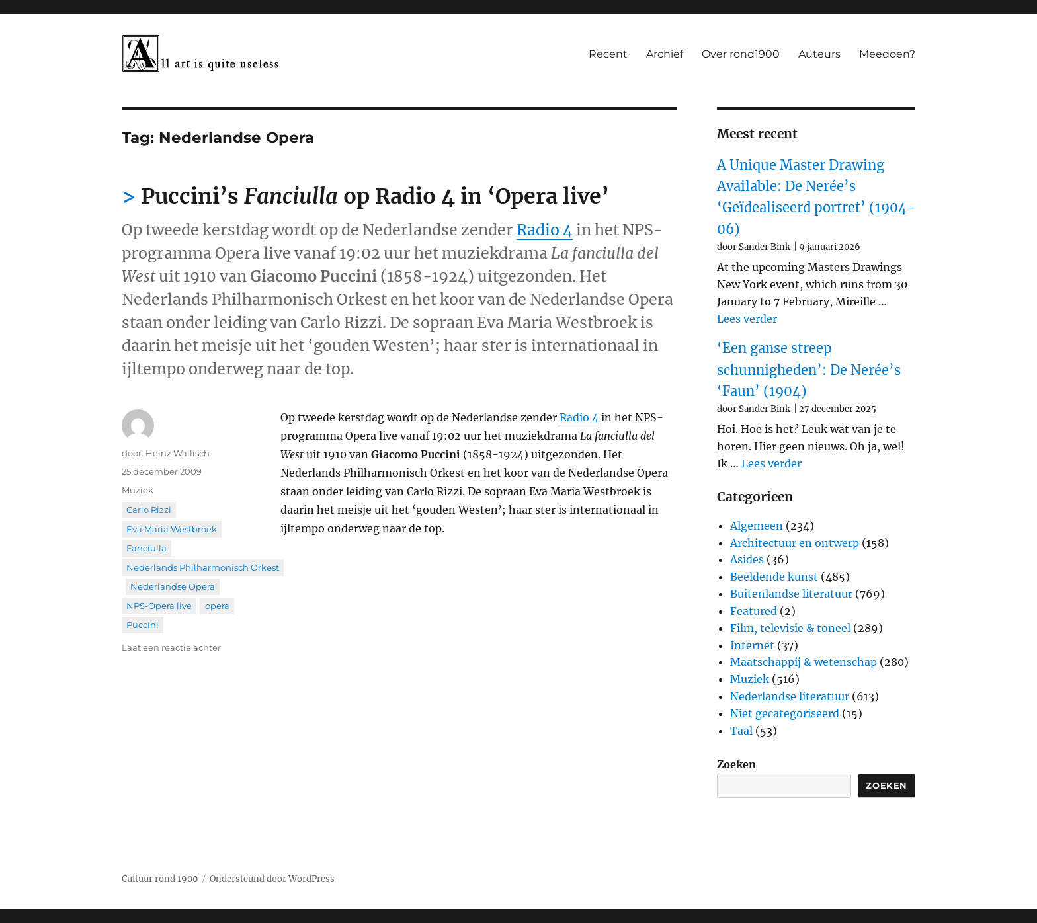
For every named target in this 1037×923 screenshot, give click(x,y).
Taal (741, 730)
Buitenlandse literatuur (791, 593)
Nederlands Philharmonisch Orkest (202, 567)
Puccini (142, 625)
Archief (664, 54)
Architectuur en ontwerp (794, 542)
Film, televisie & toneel (790, 628)
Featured (753, 611)
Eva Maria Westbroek (171, 529)
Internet (752, 645)
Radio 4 (545, 229)
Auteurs (819, 54)
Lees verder (747, 318)
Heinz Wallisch (177, 453)
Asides (747, 559)
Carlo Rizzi (148, 509)
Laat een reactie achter (171, 647)
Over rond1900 (741, 54)
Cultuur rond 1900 (160, 879)
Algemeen (756, 525)
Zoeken (736, 764)
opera (217, 605)
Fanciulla (146, 548)
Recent (608, 54)
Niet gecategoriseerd (784, 713)
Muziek (137, 490)
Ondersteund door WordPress (272, 879)
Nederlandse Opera (172, 586)
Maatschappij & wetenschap (803, 661)
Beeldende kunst (774, 576)
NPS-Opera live (159, 605)
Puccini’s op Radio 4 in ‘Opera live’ (375, 196)
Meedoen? (887, 54)
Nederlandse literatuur (789, 696)
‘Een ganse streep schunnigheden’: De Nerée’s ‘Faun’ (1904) (809, 369)
